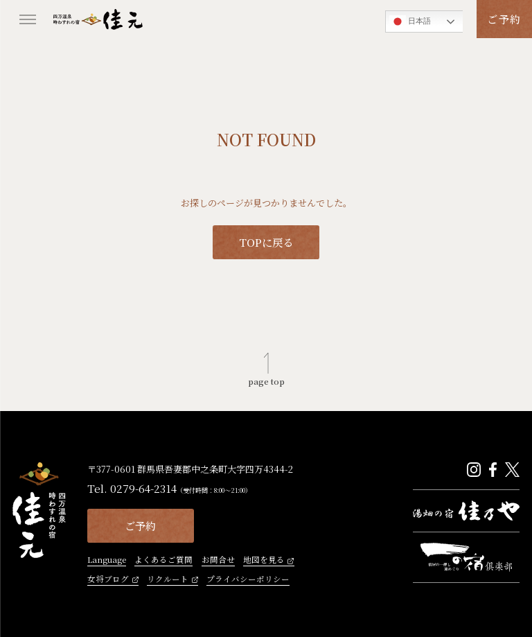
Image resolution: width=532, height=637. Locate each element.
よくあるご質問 (163, 560)
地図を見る (264, 560)
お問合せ (218, 560)
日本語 (410, 21)
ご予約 (504, 18)
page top (266, 381)
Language (106, 560)
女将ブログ (108, 579)
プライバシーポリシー (248, 579)
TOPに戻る (266, 242)
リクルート (167, 579)
